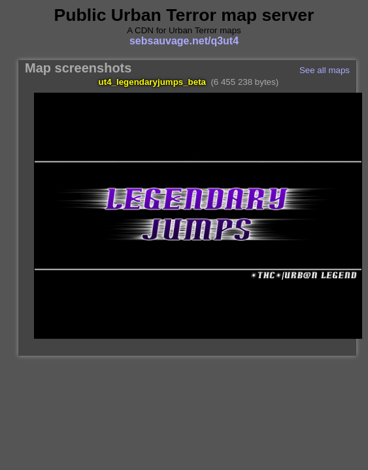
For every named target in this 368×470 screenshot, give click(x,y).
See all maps (324, 70)
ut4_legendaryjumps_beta (152, 82)
